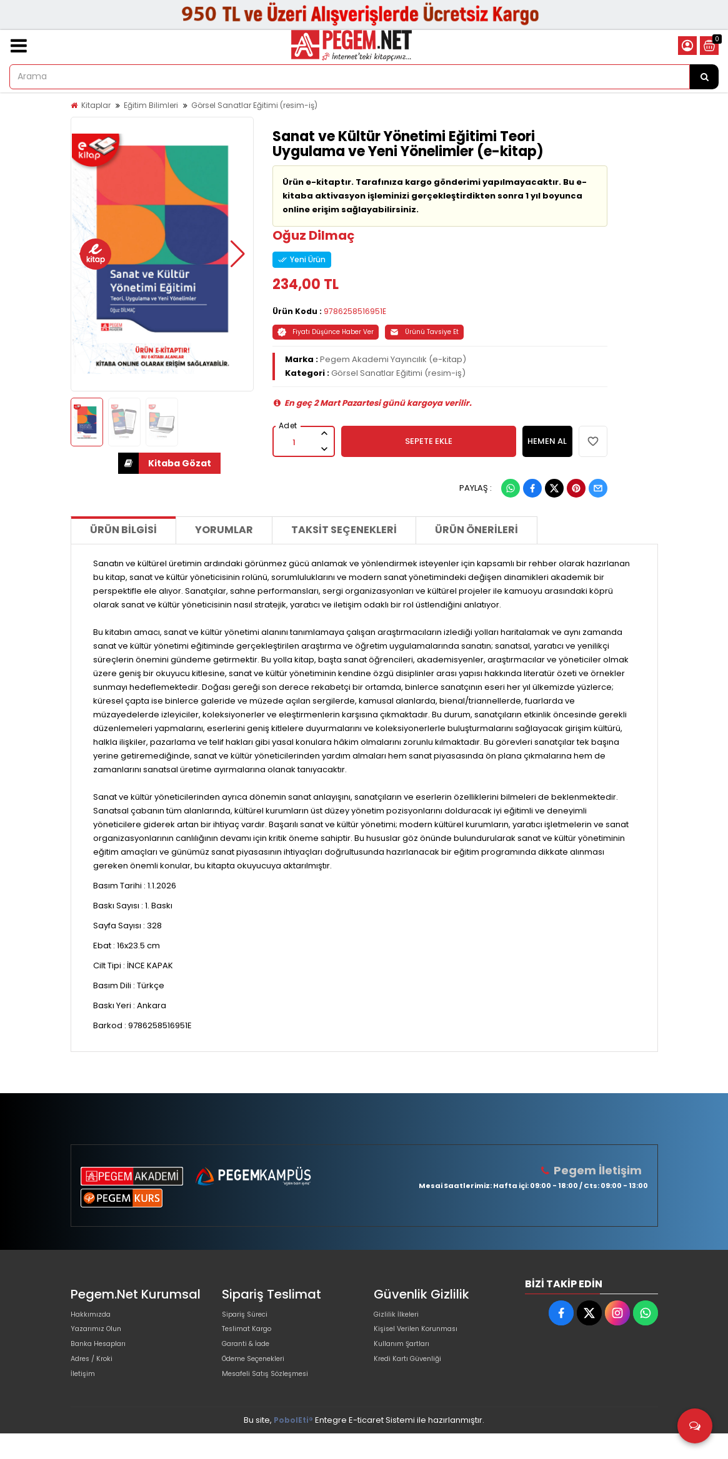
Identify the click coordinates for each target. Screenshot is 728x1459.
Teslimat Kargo (252, 1337)
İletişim (85, 1397)
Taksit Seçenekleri (344, 530)
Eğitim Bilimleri (151, 105)
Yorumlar (224, 530)
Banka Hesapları (104, 1357)
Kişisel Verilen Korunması (424, 1337)
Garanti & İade (251, 1357)
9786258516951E (355, 311)
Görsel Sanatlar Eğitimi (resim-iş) (254, 105)
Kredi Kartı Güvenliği (414, 1377)
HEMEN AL (547, 441)
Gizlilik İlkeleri (400, 1317)
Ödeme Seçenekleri (263, 1377)
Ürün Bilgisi (123, 530)
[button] (86, 254)
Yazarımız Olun (101, 1337)
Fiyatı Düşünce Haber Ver (325, 332)
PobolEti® (293, 1446)
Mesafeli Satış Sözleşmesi (274, 1397)
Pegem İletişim (602, 1170)
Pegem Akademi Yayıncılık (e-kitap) (393, 359)
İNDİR (128, 463)
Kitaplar (96, 105)
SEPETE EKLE (428, 441)
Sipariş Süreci (249, 1317)
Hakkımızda (94, 1317)
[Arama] (704, 76)
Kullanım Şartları (406, 1357)
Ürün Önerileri (476, 530)
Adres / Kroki (96, 1377)
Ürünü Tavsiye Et (424, 332)
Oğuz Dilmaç (313, 235)
